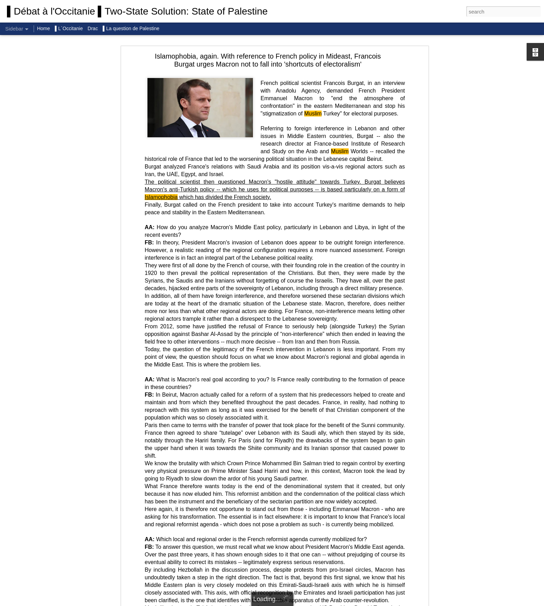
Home (43, 28)
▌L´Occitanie (69, 28)
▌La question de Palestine (131, 28)
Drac (93, 28)
